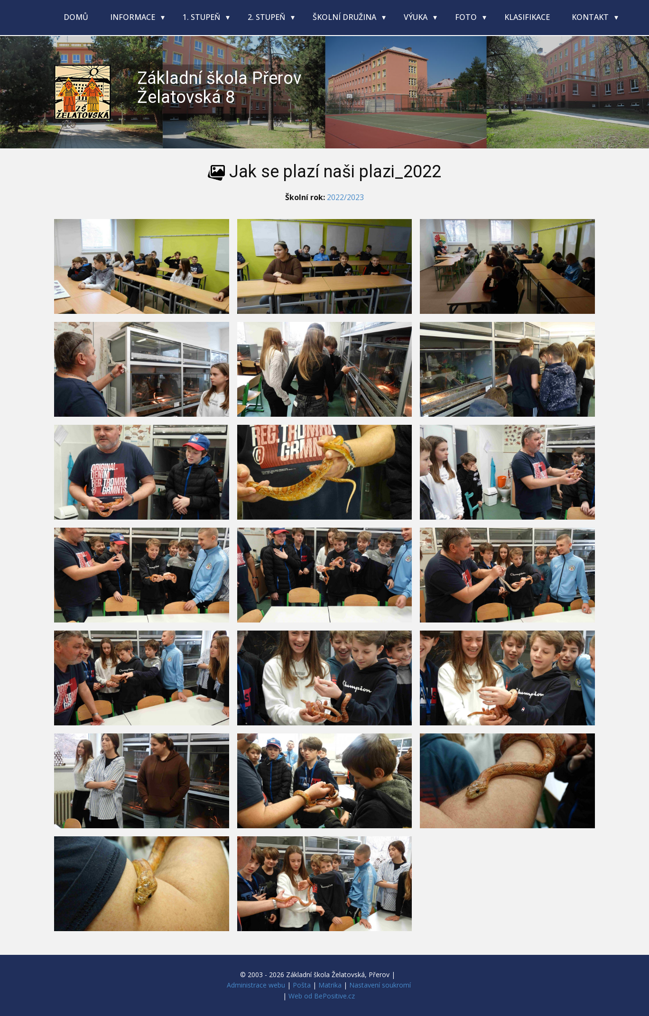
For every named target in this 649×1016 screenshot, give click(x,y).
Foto (467, 17)
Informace (133, 17)
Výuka (416, 17)
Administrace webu (256, 984)
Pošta (302, 984)
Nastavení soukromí (380, 984)
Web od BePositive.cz (321, 995)
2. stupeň (267, 17)
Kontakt (591, 17)
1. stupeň (202, 17)
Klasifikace (527, 17)
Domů (76, 17)
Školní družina (345, 17)
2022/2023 (345, 197)
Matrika (330, 984)
